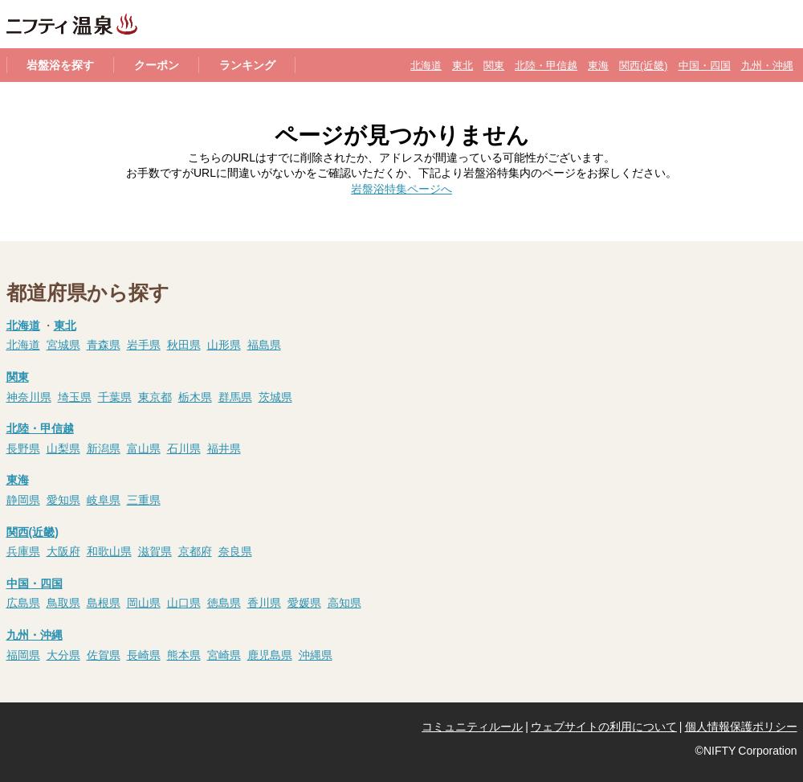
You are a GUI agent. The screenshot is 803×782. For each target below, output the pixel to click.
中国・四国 (705, 64)
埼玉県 (75, 396)
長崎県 (144, 654)
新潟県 (103, 448)
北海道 (426, 64)
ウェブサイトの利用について (604, 726)
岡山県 (144, 602)
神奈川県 (28, 396)
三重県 (144, 499)
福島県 (264, 344)
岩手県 (144, 344)
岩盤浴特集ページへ (401, 188)
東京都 (155, 396)
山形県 (224, 344)
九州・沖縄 (767, 64)
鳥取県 (63, 602)
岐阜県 (103, 499)
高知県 (344, 602)
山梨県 (63, 448)
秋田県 (184, 344)
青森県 (103, 344)
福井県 (224, 448)
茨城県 (275, 396)
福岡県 (23, 654)
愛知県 (63, 499)
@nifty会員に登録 (116, 726)
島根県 (103, 602)
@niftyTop (41, 726)
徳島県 (224, 602)
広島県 (23, 602)
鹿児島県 (269, 654)
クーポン (156, 64)
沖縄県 (315, 654)
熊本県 (184, 654)
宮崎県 (224, 654)
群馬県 (235, 396)
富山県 (144, 448)
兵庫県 (23, 550)
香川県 (264, 602)
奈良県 (235, 550)
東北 (462, 64)
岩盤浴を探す (60, 64)
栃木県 (195, 396)
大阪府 (63, 550)
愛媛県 (304, 602)
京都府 (195, 550)
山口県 (184, 602)
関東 (493, 64)
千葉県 (115, 396)
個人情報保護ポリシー (741, 726)
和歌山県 (109, 550)
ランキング (247, 64)
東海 (598, 64)
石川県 (184, 448)
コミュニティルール (472, 726)
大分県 (63, 654)
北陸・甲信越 (546, 64)
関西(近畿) (643, 64)
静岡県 (23, 499)
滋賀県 (155, 550)
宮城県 (63, 344)
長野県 (23, 448)
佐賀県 (103, 654)
